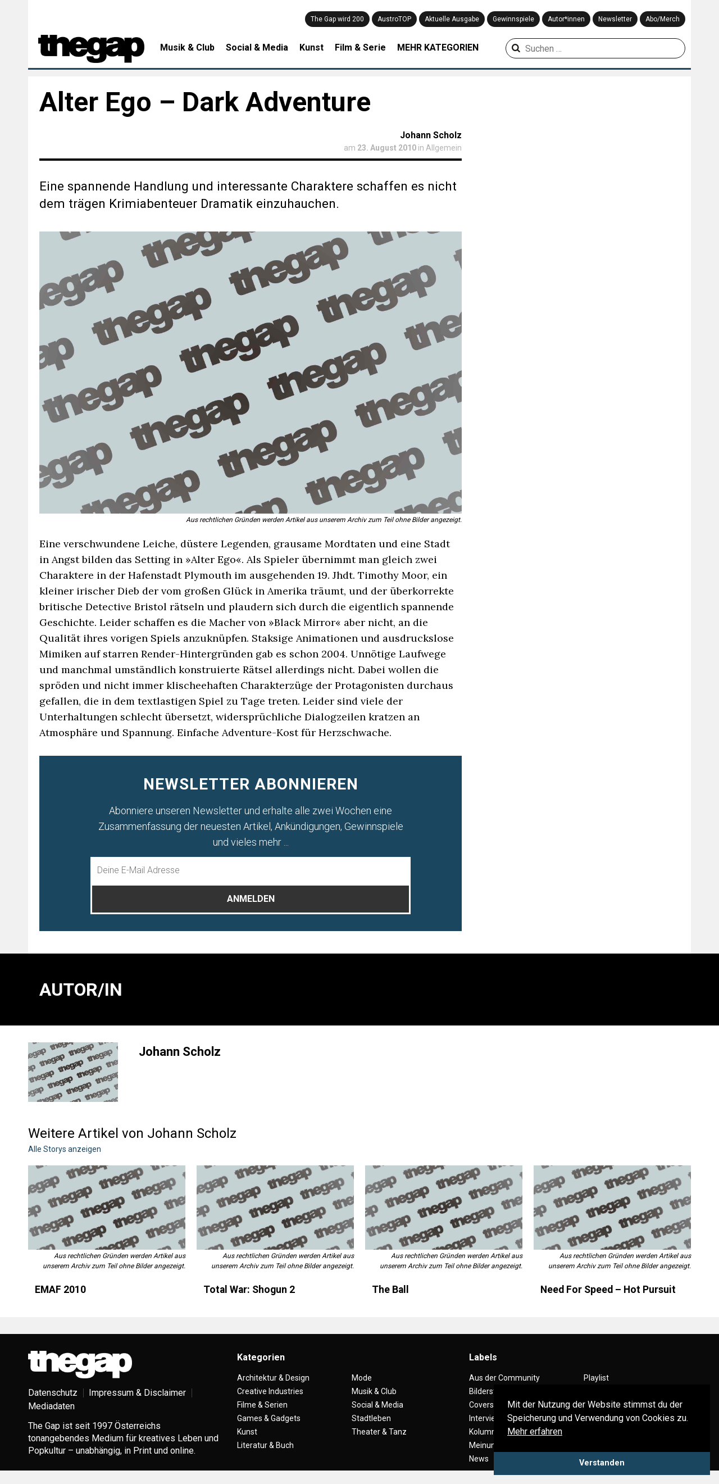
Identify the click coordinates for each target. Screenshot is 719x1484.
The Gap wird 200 (337, 19)
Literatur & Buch (265, 1445)
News (479, 1458)
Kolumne (484, 1431)
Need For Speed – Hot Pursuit (608, 1289)
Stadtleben (371, 1418)
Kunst (311, 47)
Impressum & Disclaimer (137, 1392)
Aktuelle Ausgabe (452, 19)
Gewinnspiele (513, 19)
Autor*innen (566, 19)
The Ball (390, 1289)
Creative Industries (270, 1391)
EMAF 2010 (60, 1289)
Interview (485, 1418)
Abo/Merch (662, 19)
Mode (362, 1377)
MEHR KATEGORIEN (438, 47)
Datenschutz (53, 1392)
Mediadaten (51, 1406)
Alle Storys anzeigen (64, 1149)
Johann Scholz (431, 135)
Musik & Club (187, 47)
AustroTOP (394, 19)
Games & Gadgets (269, 1418)
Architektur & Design (273, 1377)
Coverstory (488, 1404)
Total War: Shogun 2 (249, 1289)
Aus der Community (504, 1377)
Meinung (484, 1445)
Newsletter (615, 19)
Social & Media (257, 47)
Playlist (596, 1377)
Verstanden (602, 1463)
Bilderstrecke (492, 1391)
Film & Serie (360, 47)
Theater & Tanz (379, 1431)
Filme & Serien (262, 1404)
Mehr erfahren (534, 1431)
